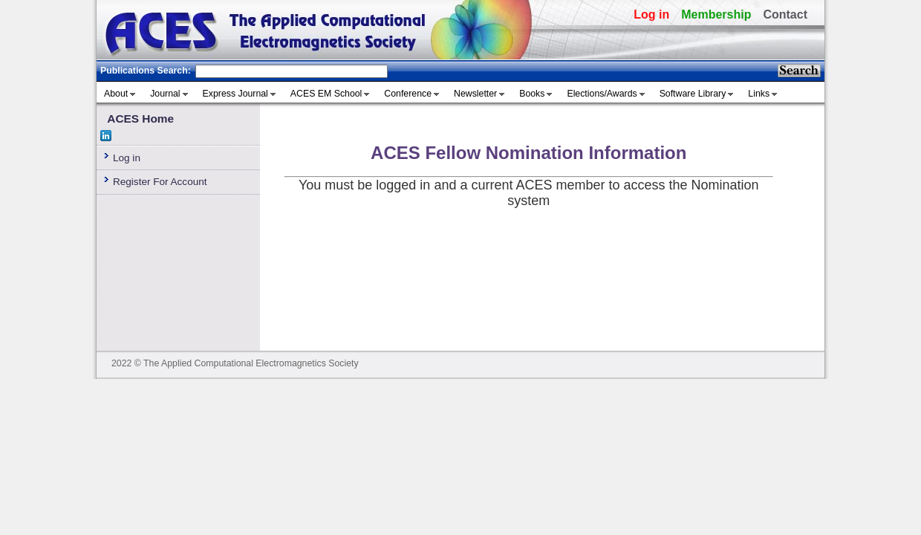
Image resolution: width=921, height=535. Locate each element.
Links (758, 93)
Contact (785, 14)
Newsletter (475, 93)
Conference (408, 93)
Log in (651, 14)
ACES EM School (326, 93)
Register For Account (160, 181)
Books (531, 93)
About (116, 93)
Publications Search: (145, 70)
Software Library (693, 93)
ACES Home (140, 118)
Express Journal (235, 93)
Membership (716, 14)
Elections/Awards (602, 93)
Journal (165, 93)
